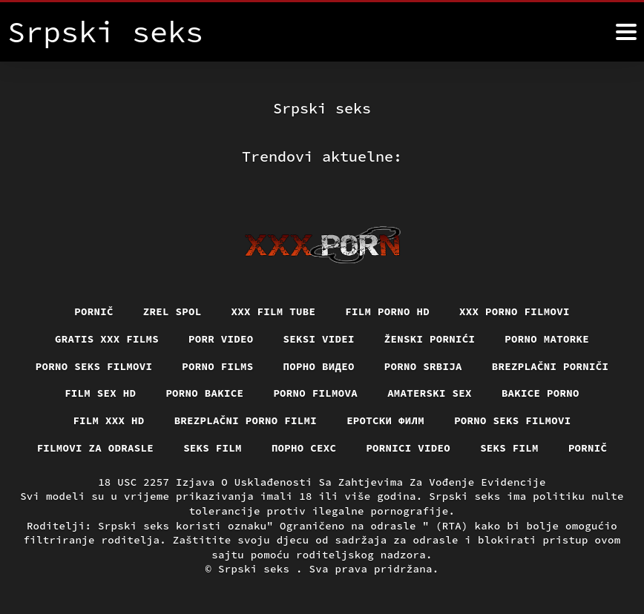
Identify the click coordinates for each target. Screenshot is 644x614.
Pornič (94, 311)
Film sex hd (100, 393)
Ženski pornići (430, 339)
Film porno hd (387, 311)
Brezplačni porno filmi (246, 420)
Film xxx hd (108, 420)
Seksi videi (319, 339)
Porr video (221, 339)
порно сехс (304, 448)
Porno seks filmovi (94, 366)
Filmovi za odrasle (95, 448)
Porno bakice (204, 393)
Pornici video (408, 448)
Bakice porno (540, 393)
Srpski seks (257, 568)
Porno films (217, 366)
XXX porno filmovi (514, 311)
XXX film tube (273, 311)
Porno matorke (547, 339)
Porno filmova (315, 393)
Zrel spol (172, 311)
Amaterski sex (429, 393)
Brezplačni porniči (550, 366)
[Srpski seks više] (626, 32)
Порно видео (319, 366)
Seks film (212, 448)
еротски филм (385, 420)
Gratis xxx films (107, 339)
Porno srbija (423, 366)
